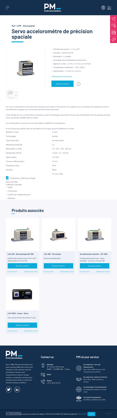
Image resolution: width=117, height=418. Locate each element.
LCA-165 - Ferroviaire (52, 254)
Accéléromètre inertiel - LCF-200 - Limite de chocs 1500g (94, 255)
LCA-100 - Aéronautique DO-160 (20, 254)
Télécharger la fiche (30, 271)
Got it (91, 414)
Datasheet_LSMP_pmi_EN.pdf (20, 178)
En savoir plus (12, 271)
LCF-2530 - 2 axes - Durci (18, 313)
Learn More (82, 414)
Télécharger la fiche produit (61, 76)
